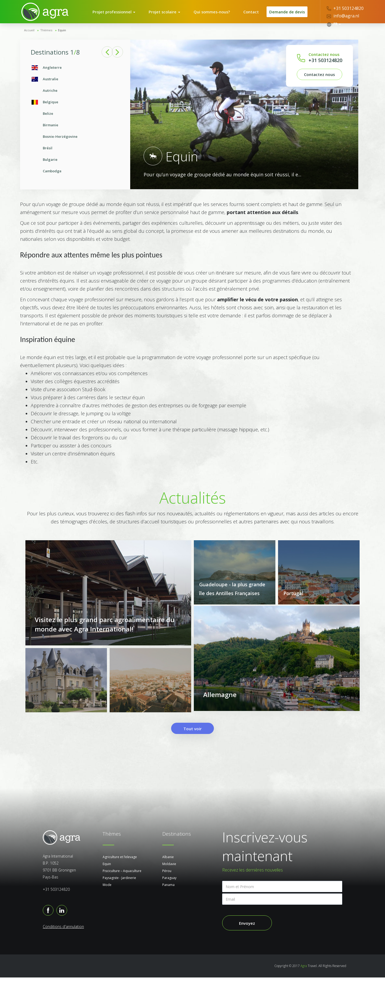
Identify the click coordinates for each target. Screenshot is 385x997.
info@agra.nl (343, 16)
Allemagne (220, 717)
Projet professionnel (120, 16)
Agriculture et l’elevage (120, 876)
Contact (249, 16)
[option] (75, 128)
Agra (304, 985)
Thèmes (46, 39)
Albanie (168, 876)
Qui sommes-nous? (213, 16)
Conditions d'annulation (63, 946)
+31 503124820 (345, 8)
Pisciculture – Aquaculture (122, 890)
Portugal (293, 602)
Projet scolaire (169, 16)
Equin (107, 883)
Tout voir (192, 748)
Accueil (29, 39)
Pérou (166, 890)
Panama (168, 904)
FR (334, 24)
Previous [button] (107, 61)
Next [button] (119, 61)
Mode (107, 904)
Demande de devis (286, 16)
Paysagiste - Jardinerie (119, 897)
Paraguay (169, 897)
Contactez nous (319, 83)
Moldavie (169, 883)
